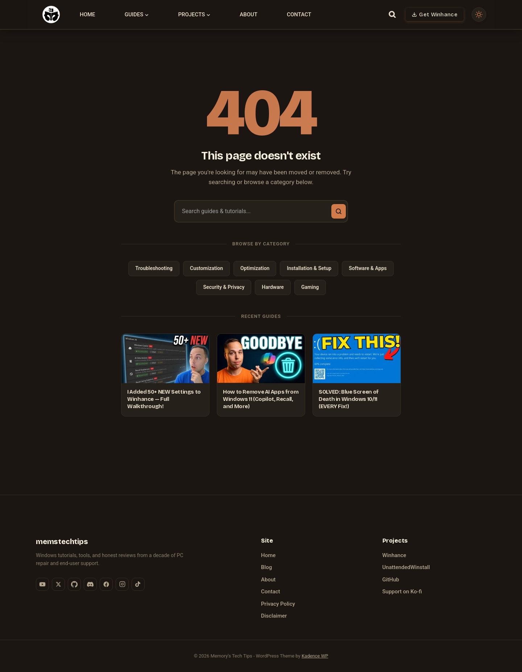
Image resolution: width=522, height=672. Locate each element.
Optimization (254, 268)
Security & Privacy (223, 287)
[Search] (338, 211)
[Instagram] (122, 584)
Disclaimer (274, 616)
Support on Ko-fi (402, 591)
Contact (299, 14)
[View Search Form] (392, 14)
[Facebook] (106, 584)
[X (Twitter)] (58, 584)
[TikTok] (138, 584)
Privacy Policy (278, 604)
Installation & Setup (309, 268)
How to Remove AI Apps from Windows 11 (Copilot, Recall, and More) (260, 399)
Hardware (273, 287)
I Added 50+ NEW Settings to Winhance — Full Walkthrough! (164, 399)
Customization (206, 268)
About (248, 14)
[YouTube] (42, 584)
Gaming (310, 287)
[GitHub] (74, 584)
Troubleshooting (154, 268)
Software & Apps (368, 268)
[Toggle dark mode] (479, 14)
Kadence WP (315, 656)
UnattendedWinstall (406, 567)
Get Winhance (438, 14)
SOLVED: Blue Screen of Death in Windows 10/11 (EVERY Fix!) (349, 399)
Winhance (394, 555)
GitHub (390, 579)
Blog (266, 567)
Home (87, 14)
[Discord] (90, 584)
